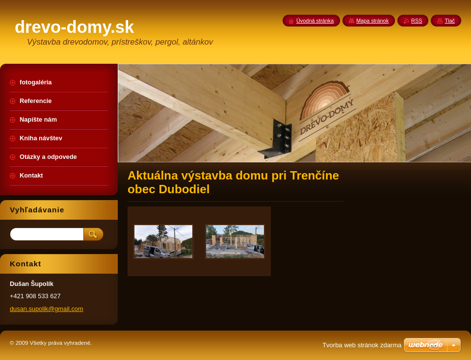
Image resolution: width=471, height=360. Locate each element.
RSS (416, 21)
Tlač (450, 21)
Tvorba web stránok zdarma (361, 345)
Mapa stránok (372, 21)
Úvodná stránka (315, 21)
